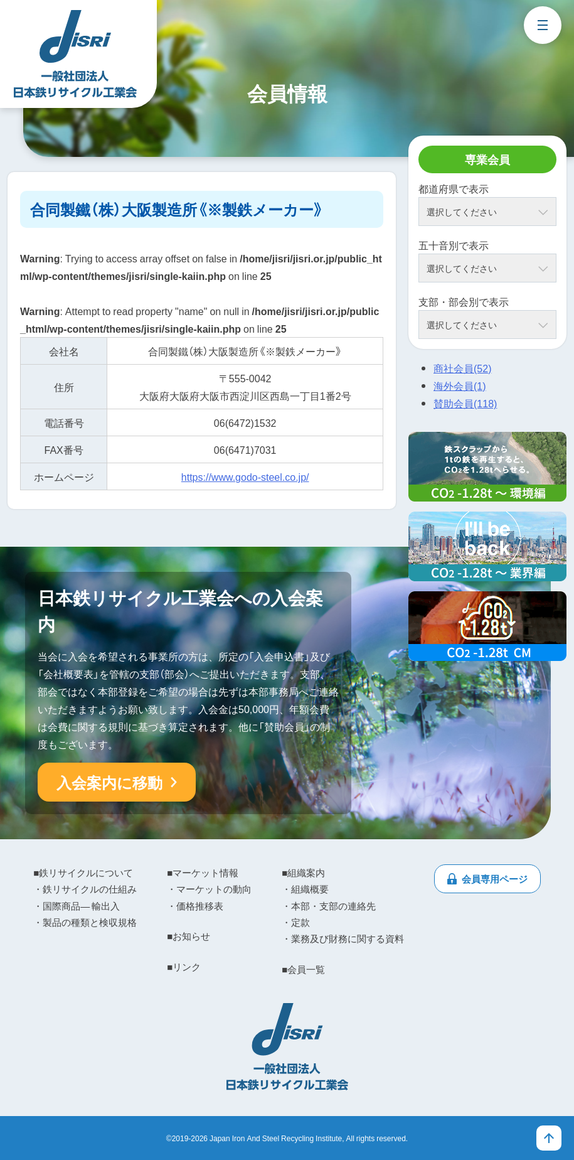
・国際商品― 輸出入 (76, 906)
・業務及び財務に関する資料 (343, 938)
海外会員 (459, 385)
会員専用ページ (495, 879)
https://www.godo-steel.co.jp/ (245, 476)
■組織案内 (303, 872)
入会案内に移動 (109, 782)
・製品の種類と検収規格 (85, 922)
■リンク (184, 967)
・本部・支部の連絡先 (329, 906)
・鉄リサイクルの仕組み (85, 889)
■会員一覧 (303, 969)
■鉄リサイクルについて (83, 872)
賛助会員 (465, 403)
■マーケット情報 (202, 872)
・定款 (296, 922)
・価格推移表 (195, 906)
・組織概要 (305, 889)
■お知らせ (188, 936)
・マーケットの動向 (209, 889)
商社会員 (462, 367)
